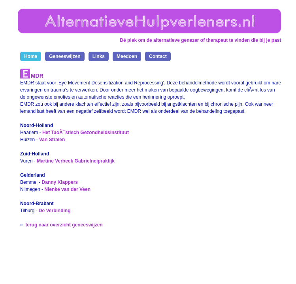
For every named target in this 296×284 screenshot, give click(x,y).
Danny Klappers (60, 182)
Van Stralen (52, 139)
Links (98, 56)
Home (30, 56)
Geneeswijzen (64, 56)
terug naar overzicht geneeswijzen (63, 225)
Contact (158, 56)
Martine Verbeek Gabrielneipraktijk (76, 161)
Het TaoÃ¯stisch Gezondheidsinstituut (85, 132)
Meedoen (127, 56)
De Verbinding (55, 210)
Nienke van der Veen (67, 189)
